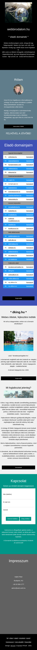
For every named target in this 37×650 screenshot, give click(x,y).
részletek (22, 638)
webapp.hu (12, 247)
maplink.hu (12, 224)
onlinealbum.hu (13, 274)
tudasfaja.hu (12, 211)
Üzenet (5, 510)
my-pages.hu (12, 255)
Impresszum (10, 642)
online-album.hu (13, 278)
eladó (16, 638)
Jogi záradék (19, 642)
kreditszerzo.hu (13, 228)
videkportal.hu (13, 168)
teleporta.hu (12, 172)
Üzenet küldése (12, 519)
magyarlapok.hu (13, 161)
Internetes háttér (18, 126)
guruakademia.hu (14, 207)
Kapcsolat (18, 298)
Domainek (18, 467)
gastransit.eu (12, 188)
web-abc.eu (12, 240)
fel (7, 638)
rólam (11, 638)
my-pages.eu (12, 259)
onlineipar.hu (12, 157)
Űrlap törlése (25, 519)
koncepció (29, 157)
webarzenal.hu (13, 251)
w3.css (13, 646)
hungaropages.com (14, 164)
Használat (28, 642)
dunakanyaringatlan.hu (15, 267)
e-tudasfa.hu (12, 215)
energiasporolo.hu (14, 191)
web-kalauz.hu (13, 244)
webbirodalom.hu (14, 236)
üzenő (28, 638)
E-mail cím (6, 502)
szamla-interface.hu (14, 195)
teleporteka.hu (13, 199)
